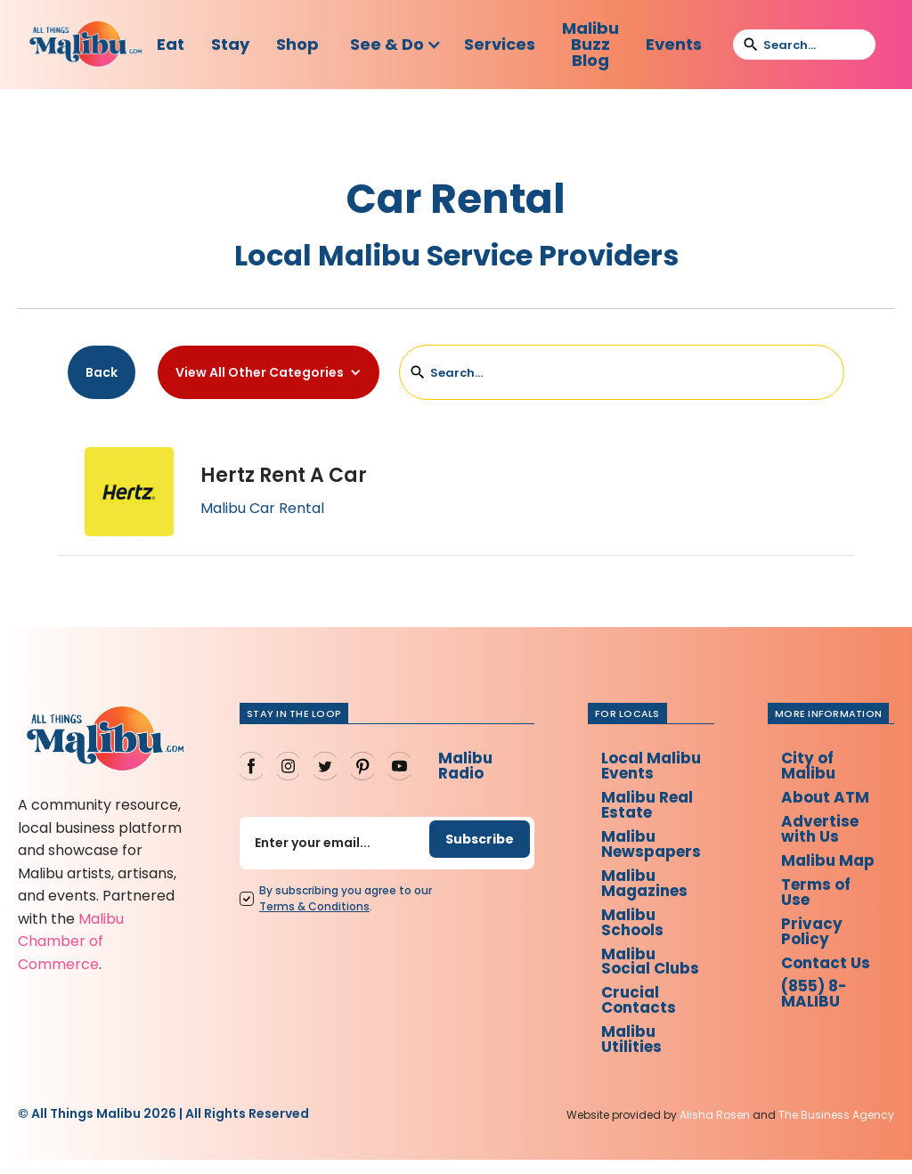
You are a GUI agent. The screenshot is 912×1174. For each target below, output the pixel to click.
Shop (297, 44)
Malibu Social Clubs (649, 971)
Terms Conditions (309, 908)
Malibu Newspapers (651, 848)
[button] (396, 44)
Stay (230, 44)
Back (102, 372)
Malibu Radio (459, 766)
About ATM (831, 799)
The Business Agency (836, 1129)
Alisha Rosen (715, 1129)
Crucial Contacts (637, 1012)
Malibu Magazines (644, 889)
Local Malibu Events (651, 766)
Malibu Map (814, 873)
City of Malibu (814, 766)
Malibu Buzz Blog (590, 44)
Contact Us (832, 988)
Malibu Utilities (630, 1053)
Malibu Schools (631, 930)
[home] (86, 45)
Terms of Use (823, 914)
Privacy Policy (817, 955)
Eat (170, 44)
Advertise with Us (826, 832)
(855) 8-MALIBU (822, 1021)
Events (674, 44)
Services (499, 44)
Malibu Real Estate (647, 807)
